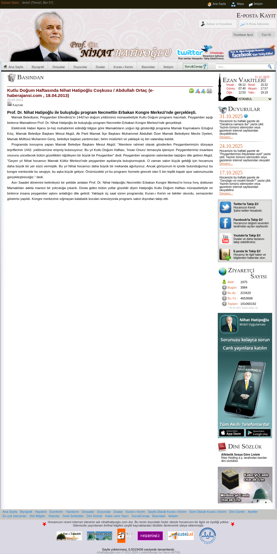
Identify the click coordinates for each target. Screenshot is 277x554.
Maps (240, 3)
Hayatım (41, 511)
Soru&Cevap (140, 516)
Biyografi (38, 67)
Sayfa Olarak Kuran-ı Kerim (167, 511)
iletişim (173, 516)
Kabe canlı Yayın (117, 516)
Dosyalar (59, 67)
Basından (148, 67)
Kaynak (15, 105)
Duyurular (80, 67)
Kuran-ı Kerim (123, 67)
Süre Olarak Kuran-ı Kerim (207, 511)
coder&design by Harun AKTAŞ (160, 552)
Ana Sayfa (219, 3)
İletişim (258, 3)
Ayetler (253, 511)
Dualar (100, 67)
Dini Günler (237, 511)
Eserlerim (56, 511)
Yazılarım (72, 511)
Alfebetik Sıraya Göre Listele (240, 454)
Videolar (54, 516)
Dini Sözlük (94, 516)
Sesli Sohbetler (73, 516)
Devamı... (226, 137)
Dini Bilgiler (37, 516)
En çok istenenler (15, 516)
